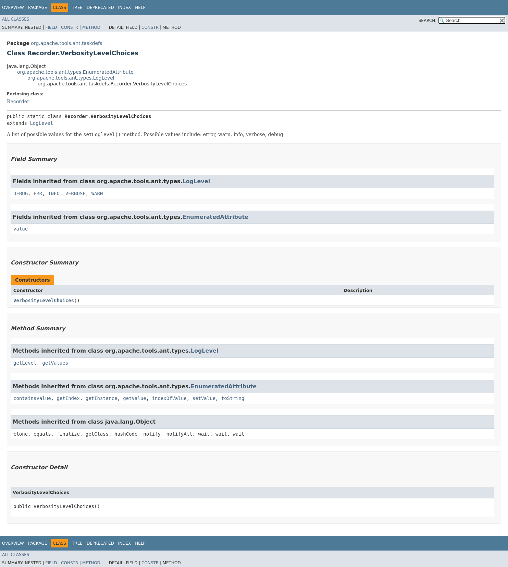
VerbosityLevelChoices (43, 300)
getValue (134, 398)
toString (232, 398)
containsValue (32, 398)
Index (124, 7)
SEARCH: (428, 20)
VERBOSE (75, 193)
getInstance (101, 398)
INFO (54, 193)
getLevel (24, 363)
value (20, 229)
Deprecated (100, 7)
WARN (97, 193)
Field (51, 27)
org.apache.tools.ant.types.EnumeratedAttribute (75, 72)
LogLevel (41, 123)
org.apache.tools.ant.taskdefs (66, 43)
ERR (38, 193)
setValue (204, 398)
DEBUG (20, 193)
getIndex (68, 398)
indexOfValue (169, 398)
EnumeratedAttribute (215, 217)
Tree (77, 7)
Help (140, 7)
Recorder (18, 101)
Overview (13, 7)
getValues (55, 363)
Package (37, 7)
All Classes (15, 19)
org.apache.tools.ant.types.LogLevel (70, 78)
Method (91, 27)
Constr (69, 27)
